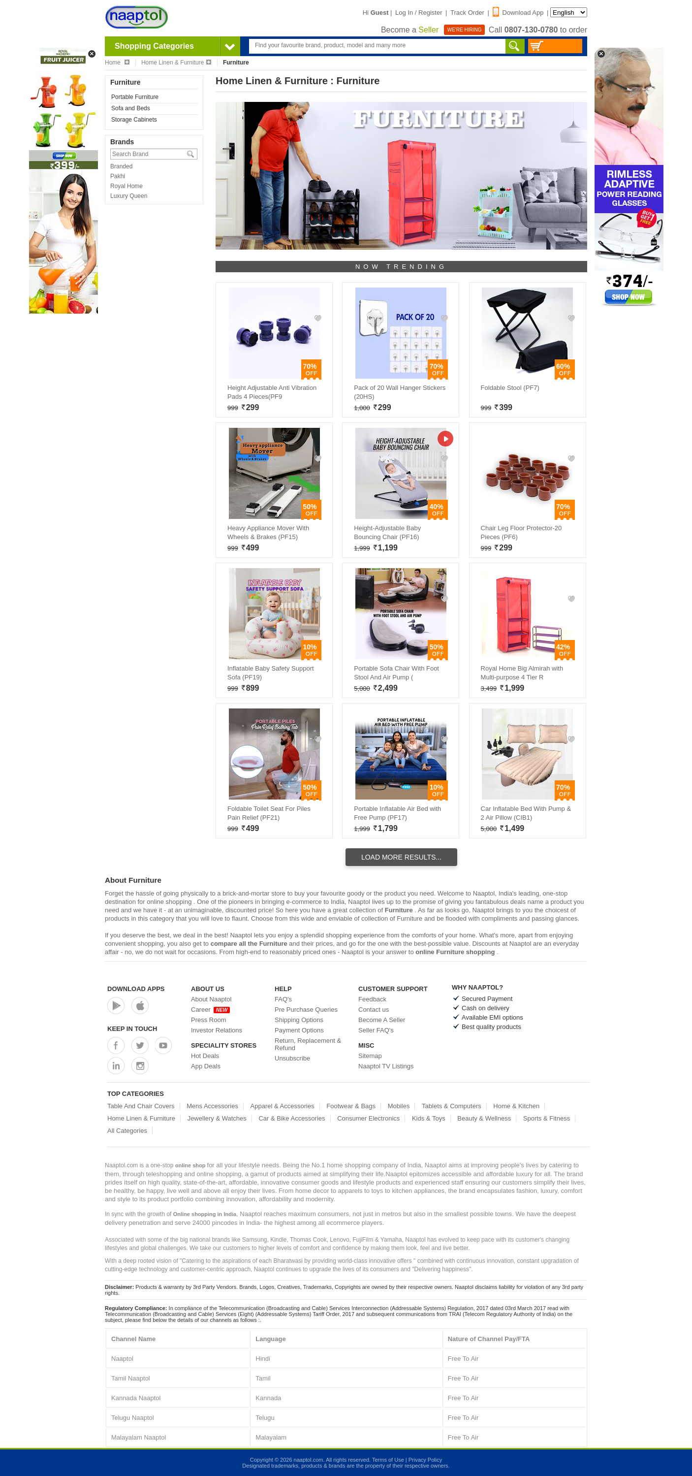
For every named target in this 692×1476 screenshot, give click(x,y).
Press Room (208, 1020)
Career (210, 1009)
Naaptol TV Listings (386, 1066)
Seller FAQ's (376, 1030)
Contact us (373, 1009)
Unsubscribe (292, 1058)
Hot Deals (205, 1055)
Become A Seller (381, 1020)
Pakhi (117, 176)
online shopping (170, 901)
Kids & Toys (428, 1118)
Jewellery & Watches (217, 1118)
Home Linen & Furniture (176, 62)
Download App (518, 12)
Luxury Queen (128, 196)
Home (117, 62)
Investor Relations (216, 1030)
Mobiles (399, 1106)
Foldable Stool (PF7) (510, 387)
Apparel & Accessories (283, 1106)
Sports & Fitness (546, 1118)
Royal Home (126, 186)
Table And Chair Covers (141, 1106)
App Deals (205, 1066)
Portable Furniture (134, 97)
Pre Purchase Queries (306, 1009)
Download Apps (136, 989)
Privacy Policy (425, 1460)
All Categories (127, 1130)
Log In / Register (418, 12)
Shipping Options (299, 1020)
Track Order (467, 12)
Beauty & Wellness (484, 1118)
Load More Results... (401, 857)
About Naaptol (211, 999)
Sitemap (370, 1055)
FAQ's (283, 999)
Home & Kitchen (516, 1106)
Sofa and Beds (130, 108)
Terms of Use (388, 1460)
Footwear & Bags (351, 1106)
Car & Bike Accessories (291, 1118)
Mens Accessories (212, 1106)
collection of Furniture (391, 918)
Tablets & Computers (451, 1106)
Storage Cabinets (134, 119)
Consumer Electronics (368, 1118)
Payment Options (299, 1030)
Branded (121, 166)
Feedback (372, 999)
